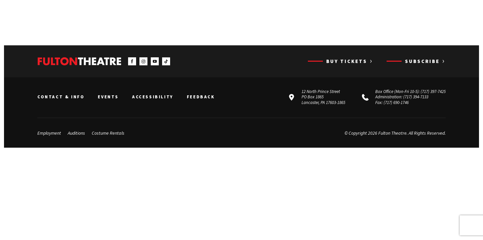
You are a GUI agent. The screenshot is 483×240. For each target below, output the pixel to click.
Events (108, 97)
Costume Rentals (108, 133)
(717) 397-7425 (433, 91)
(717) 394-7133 (415, 97)
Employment (49, 133)
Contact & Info (60, 97)
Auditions (76, 133)
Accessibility (152, 97)
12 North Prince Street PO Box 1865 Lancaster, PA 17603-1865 (323, 97)
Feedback (201, 97)
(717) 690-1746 (396, 102)
